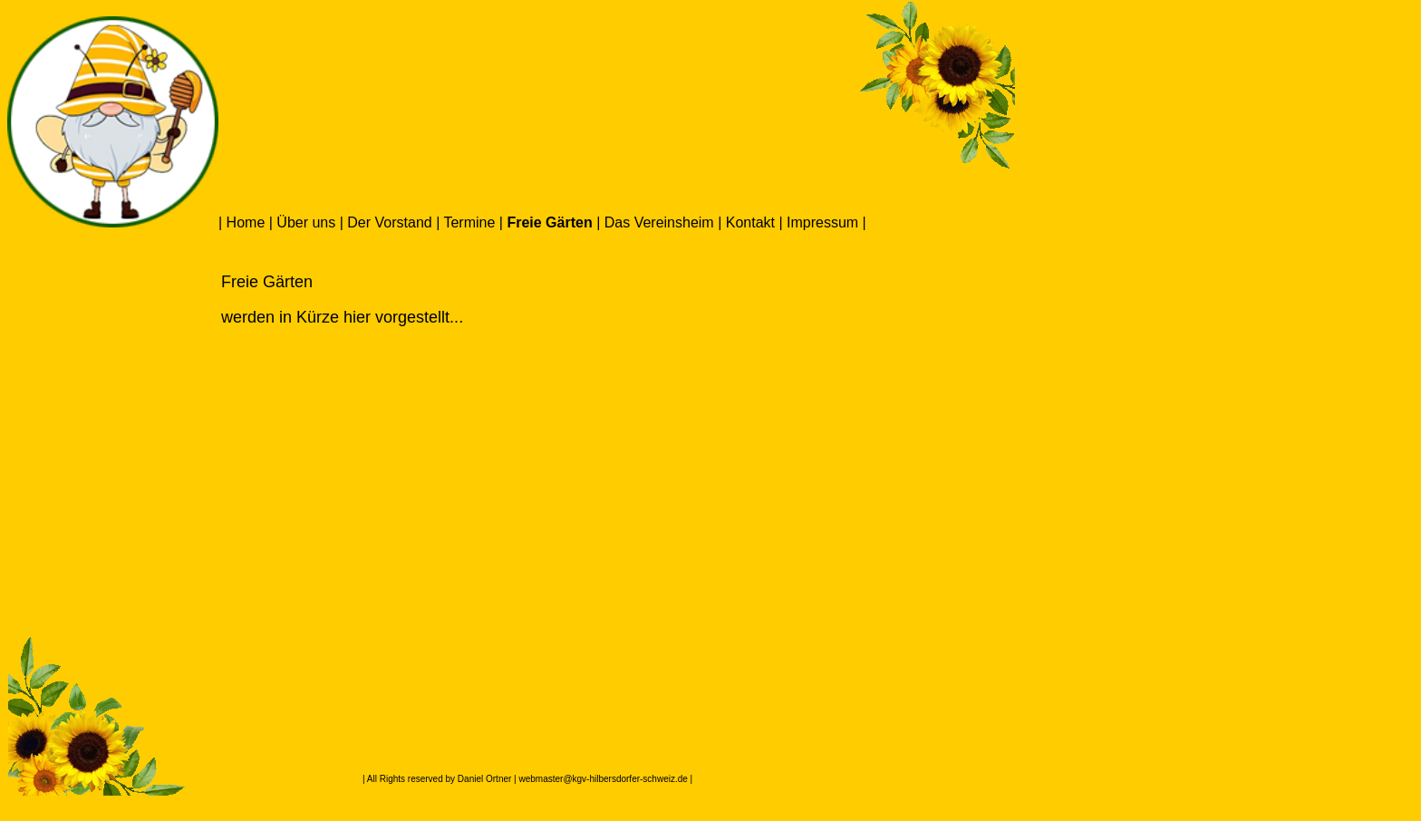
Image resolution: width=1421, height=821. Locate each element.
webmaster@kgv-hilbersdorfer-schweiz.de (603, 779)
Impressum (822, 222)
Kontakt (750, 222)
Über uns (305, 222)
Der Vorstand (389, 222)
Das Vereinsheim (659, 222)
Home (246, 222)
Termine (469, 222)
